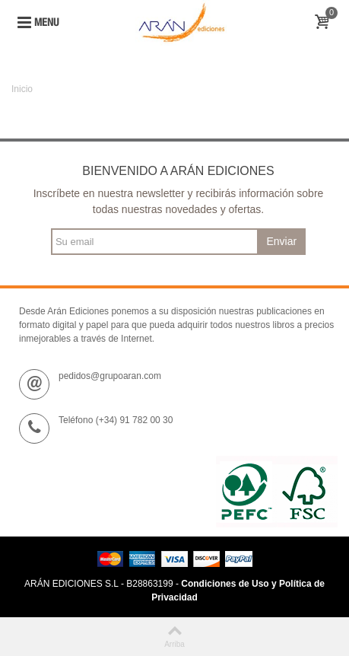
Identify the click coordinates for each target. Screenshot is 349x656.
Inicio (22, 89)
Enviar (281, 241)
